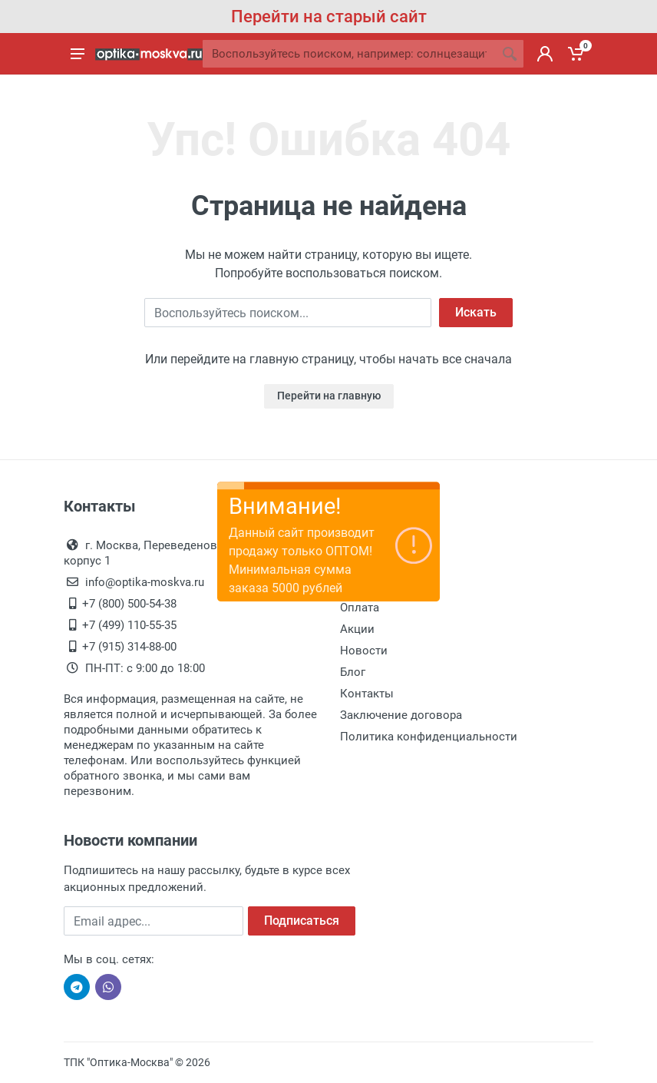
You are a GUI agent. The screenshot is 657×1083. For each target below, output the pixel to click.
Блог (352, 672)
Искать (476, 312)
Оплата (359, 607)
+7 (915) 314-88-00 (129, 647)
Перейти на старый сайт (329, 16)
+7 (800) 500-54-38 (129, 604)
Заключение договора (401, 715)
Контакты (367, 693)
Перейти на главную (329, 395)
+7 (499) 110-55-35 (129, 625)
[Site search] (349, 54)
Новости (364, 650)
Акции (357, 629)
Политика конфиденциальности (428, 737)
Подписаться (301, 920)
